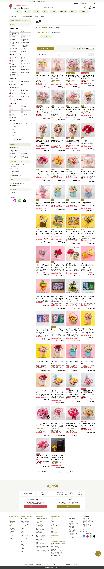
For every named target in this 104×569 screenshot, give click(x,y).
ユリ (52, 531)
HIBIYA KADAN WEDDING (56, 553)
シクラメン (53, 521)
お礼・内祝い (11, 535)
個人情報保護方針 (38, 564)
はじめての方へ (75, 3)
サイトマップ (62, 564)
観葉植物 (22, 527)
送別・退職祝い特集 (40, 529)
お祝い (10, 536)
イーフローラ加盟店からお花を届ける (20, 164)
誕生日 (19, 11)
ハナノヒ (20, 173)
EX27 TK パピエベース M (58, 202)
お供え (53, 11)
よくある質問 (92, 3)
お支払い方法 (72, 530)
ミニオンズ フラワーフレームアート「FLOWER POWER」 (73, 233)
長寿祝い (10, 532)
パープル (22, 545)
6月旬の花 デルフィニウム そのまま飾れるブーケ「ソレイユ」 (73, 109)
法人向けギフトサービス (16, 147)
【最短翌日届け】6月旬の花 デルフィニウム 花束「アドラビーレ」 (42, 142)
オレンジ (22, 544)
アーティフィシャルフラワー (26, 524)
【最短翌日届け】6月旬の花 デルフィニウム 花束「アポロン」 (72, 142)
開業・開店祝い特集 (40, 543)
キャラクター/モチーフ (25, 521)
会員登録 (71, 534)
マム (52, 522)
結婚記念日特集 (39, 526)
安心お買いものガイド (73, 523)
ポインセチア (53, 520)
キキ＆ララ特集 (39, 539)
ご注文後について (86, 520)
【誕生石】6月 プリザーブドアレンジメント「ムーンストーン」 (57, 77)
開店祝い (10, 527)
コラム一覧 (85, 531)
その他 (70, 538)
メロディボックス (46, 36)
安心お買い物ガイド (84, 3)
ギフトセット (23, 532)
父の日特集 (38, 522)
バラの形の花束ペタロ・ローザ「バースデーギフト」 (42, 425)
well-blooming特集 (39, 525)
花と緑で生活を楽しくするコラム (17, 183)
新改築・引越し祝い (12, 528)
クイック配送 (53, 537)
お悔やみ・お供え (12, 521)
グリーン (22, 548)
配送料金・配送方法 (73, 529)
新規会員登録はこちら (35, 506)
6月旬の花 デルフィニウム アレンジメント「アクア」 (58, 109)
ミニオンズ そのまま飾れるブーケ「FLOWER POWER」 (88, 233)
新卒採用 (68, 564)
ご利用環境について (87, 524)
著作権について (56, 564)
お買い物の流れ (72, 527)
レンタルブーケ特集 (40, 533)
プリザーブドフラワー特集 (41, 536)
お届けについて (72, 526)
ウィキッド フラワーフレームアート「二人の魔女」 (58, 330)
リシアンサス (53, 527)
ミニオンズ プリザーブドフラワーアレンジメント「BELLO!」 (43, 233)
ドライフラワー (24, 525)
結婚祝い (10, 525)
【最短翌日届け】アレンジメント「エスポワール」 (42, 457)
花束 (22, 520)
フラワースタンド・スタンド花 (27, 535)
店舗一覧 (83, 11)
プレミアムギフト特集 (40, 535)
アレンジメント (24, 518)
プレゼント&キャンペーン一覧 (57, 538)
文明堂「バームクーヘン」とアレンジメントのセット (73, 265)
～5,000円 (11, 81)
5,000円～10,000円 (25, 81)
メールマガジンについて (87, 525)
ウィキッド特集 (39, 521)
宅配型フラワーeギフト (14, 168)
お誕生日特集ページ (42, 32)
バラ (52, 518)
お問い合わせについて (87, 526)
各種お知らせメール (73, 533)
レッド (22, 540)
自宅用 (10, 539)
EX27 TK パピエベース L (73, 202)
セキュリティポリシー (47, 564)
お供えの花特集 (39, 531)
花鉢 (22, 529)
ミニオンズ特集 (39, 524)
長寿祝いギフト (39, 542)
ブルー (22, 547)
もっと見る (19, 99)
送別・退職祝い (12, 531)
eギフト (27, 11)
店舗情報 (53, 549)
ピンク (22, 541)
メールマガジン (72, 537)
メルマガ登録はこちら (68, 506)
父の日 (36, 11)
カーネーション (54, 525)
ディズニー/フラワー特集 (41, 538)
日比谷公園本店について (56, 552)
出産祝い (10, 524)
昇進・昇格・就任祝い (13, 529)
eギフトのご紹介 (55, 547)
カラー (52, 528)
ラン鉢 (22, 528)
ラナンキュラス (54, 532)
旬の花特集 (38, 528)
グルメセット (23, 531)
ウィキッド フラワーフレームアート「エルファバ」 (88, 298)
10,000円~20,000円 (13, 84)
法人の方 (73, 11)
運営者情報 (31, 564)
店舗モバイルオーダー (56, 550)
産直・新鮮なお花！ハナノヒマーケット (20, 175)
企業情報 (26, 564)
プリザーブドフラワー (25, 522)
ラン (52, 529)
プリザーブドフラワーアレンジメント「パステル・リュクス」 (42, 265)
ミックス (22, 551)
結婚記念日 (63, 11)
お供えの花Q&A (39, 532)
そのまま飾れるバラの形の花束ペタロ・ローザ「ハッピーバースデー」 (73, 425)
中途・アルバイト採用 (75, 564)
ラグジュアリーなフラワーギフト (42, 550)
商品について (72, 524)
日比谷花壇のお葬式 (55, 555)
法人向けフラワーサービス (41, 551)
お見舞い (10, 538)
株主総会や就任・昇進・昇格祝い (42, 546)
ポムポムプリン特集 (40, 540)
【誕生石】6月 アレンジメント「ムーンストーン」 (42, 77)
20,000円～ (23, 84)
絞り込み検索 (45, 48)
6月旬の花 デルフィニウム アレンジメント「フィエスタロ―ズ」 (73, 77)
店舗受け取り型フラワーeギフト (20, 171)
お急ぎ (45, 11)
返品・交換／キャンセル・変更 (75, 531)
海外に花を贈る (20, 166)
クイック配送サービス (43, 27)
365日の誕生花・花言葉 (15, 185)
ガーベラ (53, 524)
